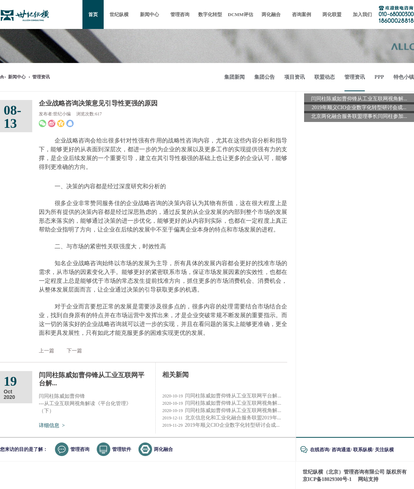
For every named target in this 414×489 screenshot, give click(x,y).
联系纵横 (362, 449)
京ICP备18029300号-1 (327, 479)
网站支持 (368, 479)
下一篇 (74, 350)
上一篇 (46, 350)
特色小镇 (403, 77)
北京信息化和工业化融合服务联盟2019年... (221, 418)
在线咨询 (319, 449)
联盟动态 (324, 77)
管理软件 (121, 449)
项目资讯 (294, 77)
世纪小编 (62, 113)
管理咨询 (79, 449)
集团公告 (264, 77)
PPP (379, 77)
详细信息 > (52, 425)
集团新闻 (234, 77)
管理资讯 (41, 76)
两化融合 (163, 449)
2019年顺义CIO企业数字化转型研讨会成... (221, 425)
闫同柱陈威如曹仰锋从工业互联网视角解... (221, 403)
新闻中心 (17, 76)
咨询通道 (341, 449)
